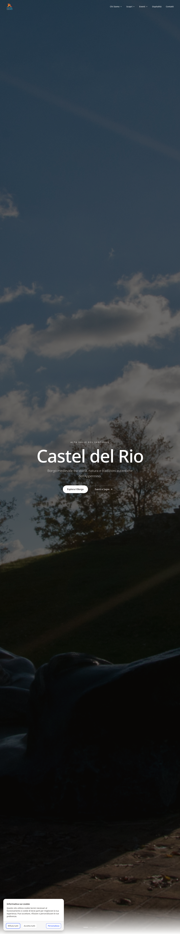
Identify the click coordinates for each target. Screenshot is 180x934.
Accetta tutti (29, 925)
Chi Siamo (116, 6)
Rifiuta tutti (13, 925)
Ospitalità (157, 6)
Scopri (130, 6)
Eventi (143, 6)
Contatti (170, 6)
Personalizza (53, 925)
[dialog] (33, 915)
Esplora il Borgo (75, 489)
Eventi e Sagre (104, 489)
